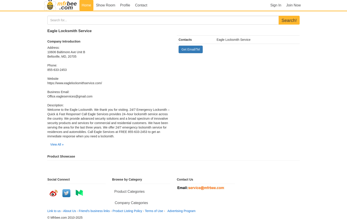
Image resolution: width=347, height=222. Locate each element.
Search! (289, 20)
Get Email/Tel (190, 49)
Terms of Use (154, 211)
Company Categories (131, 203)
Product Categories (129, 191)
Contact (141, 5)
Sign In (275, 5)
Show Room (105, 5)
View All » (57, 144)
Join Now (293, 5)
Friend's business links (94, 211)
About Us (69, 211)
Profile (125, 5)
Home (86, 5)
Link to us (54, 211)
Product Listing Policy (127, 211)
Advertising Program (180, 211)
